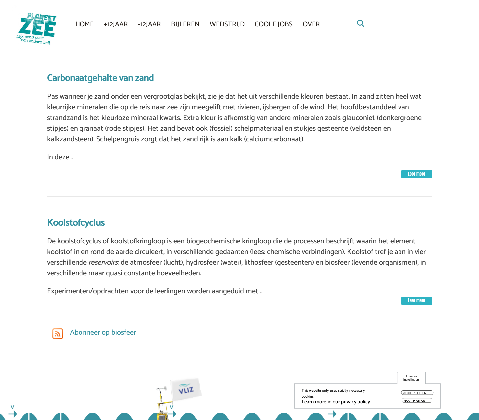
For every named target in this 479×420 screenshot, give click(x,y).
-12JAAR (149, 24)
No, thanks (414, 402)
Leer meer (416, 174)
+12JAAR (116, 24)
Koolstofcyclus (76, 223)
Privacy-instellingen (411, 380)
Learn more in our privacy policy (336, 404)
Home (84, 24)
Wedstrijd (227, 24)
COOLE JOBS (274, 24)
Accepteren (415, 395)
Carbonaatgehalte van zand (100, 78)
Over (311, 24)
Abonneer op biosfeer (102, 333)
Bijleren (185, 24)
